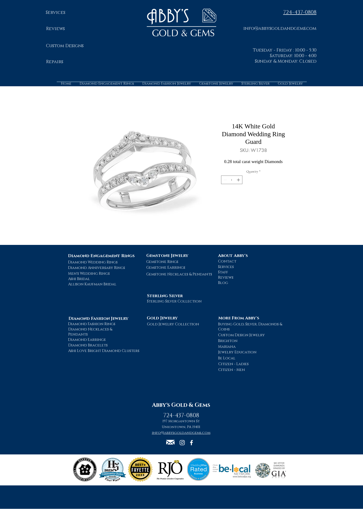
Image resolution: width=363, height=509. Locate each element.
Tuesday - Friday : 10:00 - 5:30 (284, 50)
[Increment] (239, 180)
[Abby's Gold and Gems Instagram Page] (182, 442)
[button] (279, 28)
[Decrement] (225, 180)
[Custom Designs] (64, 46)
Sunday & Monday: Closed (285, 61)
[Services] (55, 13)
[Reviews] (55, 29)
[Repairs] (54, 62)
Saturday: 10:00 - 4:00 (293, 56)
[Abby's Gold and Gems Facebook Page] (191, 442)
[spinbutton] (232, 180)
